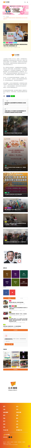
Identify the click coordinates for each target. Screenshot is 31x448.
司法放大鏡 (5, 430)
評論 (4, 418)
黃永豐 (11, 310)
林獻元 (5, 47)
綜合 (10, 312)
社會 (5, 131)
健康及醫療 (10, 42)
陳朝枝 (11, 322)
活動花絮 (7, 16)
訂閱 (6, 344)
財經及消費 (15, 42)
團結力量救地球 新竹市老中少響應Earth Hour (12, 209)
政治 (4, 42)
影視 (4, 415)
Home (4, 16)
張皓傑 (6, 195)
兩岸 (4, 421)
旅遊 (4, 424)
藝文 (5, 240)
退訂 (11, 344)
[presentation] (4, 10)
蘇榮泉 (11, 315)
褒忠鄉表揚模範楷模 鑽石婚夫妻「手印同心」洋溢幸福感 (18, 313)
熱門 (4, 406)
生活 (7, 42)
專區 (17, 427)
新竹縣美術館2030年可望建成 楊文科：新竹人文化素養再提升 (15, 241)
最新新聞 (9, 298)
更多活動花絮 (15, 369)
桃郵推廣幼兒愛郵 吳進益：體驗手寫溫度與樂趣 (16, 302)
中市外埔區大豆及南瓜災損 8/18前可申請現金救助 (13, 194)
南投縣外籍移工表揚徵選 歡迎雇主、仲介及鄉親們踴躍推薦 (12, 326)
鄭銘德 (6, 134)
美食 (4, 427)
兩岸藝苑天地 (19, 430)
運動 (17, 415)
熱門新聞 (21, 298)
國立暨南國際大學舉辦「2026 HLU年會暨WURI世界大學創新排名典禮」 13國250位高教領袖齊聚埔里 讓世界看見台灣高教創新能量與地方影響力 (18, 320)
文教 (10, 317)
